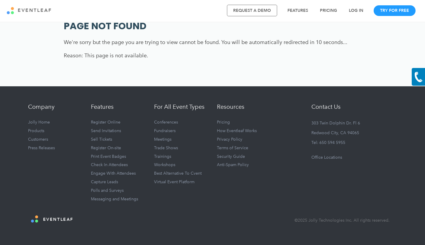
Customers (38, 139)
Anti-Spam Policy (233, 164)
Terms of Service (232, 147)
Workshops (164, 164)
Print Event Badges (108, 156)
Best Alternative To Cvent (178, 173)
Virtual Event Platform (174, 181)
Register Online (105, 122)
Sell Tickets (101, 139)
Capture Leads (104, 181)
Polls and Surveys (107, 190)
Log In (356, 10)
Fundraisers (165, 130)
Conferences (166, 122)
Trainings (162, 156)
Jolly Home (39, 122)
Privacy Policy (229, 139)
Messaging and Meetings (114, 199)
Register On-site (106, 147)
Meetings (162, 139)
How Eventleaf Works (237, 130)
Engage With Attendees (113, 173)
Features (297, 10)
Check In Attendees (109, 164)
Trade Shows (166, 147)
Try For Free (394, 10)
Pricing (328, 10)
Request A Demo (252, 10)
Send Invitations (106, 130)
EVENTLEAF (29, 10)
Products (36, 130)
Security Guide (231, 156)
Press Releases (41, 147)
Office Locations (326, 157)
